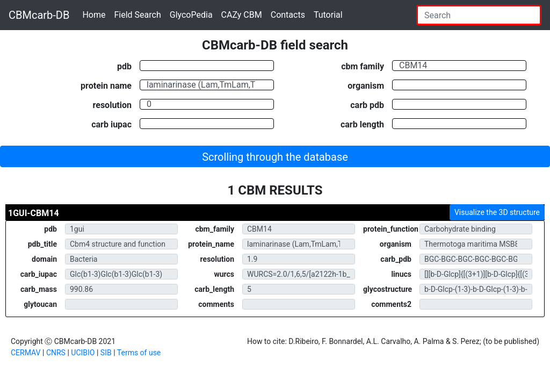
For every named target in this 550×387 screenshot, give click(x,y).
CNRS (56, 352)
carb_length (214, 289)
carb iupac (111, 124)
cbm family (362, 66)
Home (93, 15)
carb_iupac (38, 274)
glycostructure (387, 289)
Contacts (288, 15)
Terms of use (139, 352)
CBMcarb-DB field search (275, 45)
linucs (401, 274)
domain (44, 259)
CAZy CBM (241, 15)
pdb (124, 66)
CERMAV (26, 352)
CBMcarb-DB (39, 15)
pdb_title (42, 244)
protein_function (390, 229)
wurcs (224, 274)
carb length (362, 124)
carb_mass (38, 289)
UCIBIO (83, 352)
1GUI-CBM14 (33, 213)
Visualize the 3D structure (497, 212)
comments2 (391, 304)
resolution (112, 105)
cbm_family (214, 229)
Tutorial (328, 15)
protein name (106, 85)
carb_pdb (395, 259)
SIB (106, 352)
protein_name (211, 244)
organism (366, 85)
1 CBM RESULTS (275, 190)
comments (216, 304)
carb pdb (367, 105)
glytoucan (40, 304)
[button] (275, 156)
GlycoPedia (191, 15)
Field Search (137, 15)
